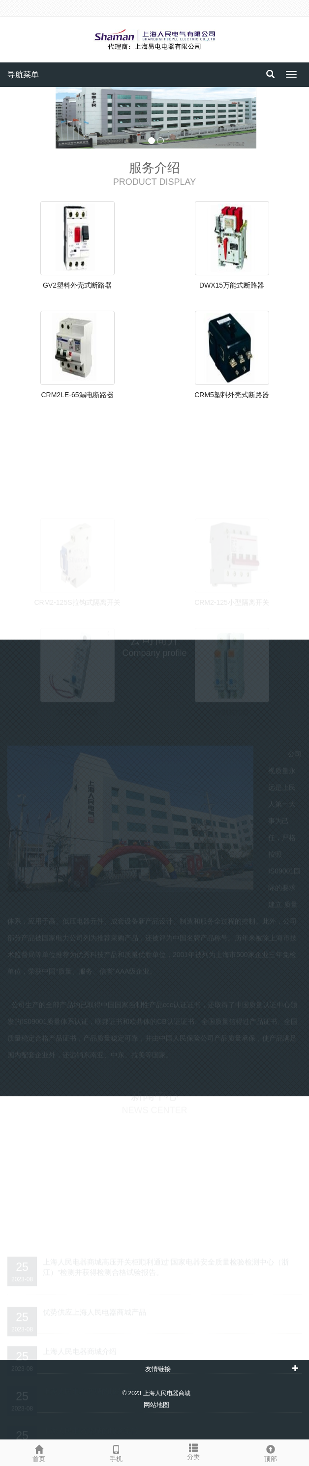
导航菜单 (23, 74)
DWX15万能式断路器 (231, 285)
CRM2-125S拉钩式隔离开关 (77, 599)
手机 (115, 1452)
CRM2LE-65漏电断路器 (77, 395)
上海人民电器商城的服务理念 (91, 1388)
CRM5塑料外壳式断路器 (231, 395)
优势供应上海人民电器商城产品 (94, 1309)
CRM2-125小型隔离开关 (231, 599)
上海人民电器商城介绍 (80, 1348)
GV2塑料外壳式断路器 (77, 285)
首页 (38, 1452)
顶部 (270, 1452)
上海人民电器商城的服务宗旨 (91, 1427)
